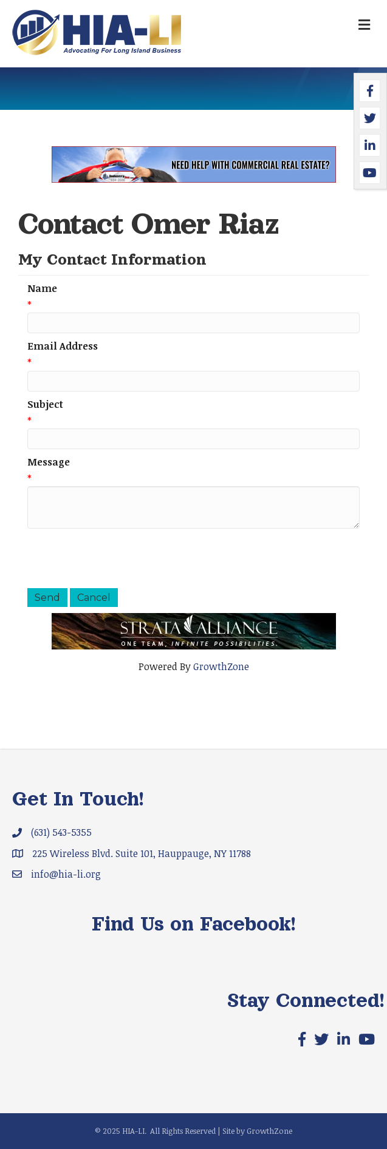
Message (48, 462)
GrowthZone (221, 666)
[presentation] (119, 558)
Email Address (62, 346)
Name (42, 288)
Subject (45, 404)
